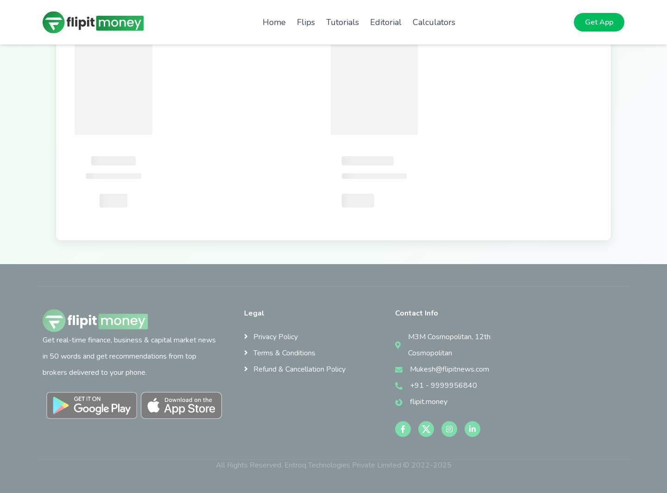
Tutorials (342, 22)
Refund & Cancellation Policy (295, 369)
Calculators (434, 22)
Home (274, 22)
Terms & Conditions (279, 353)
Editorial (386, 22)
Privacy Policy (271, 337)
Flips (306, 22)
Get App (599, 22)
